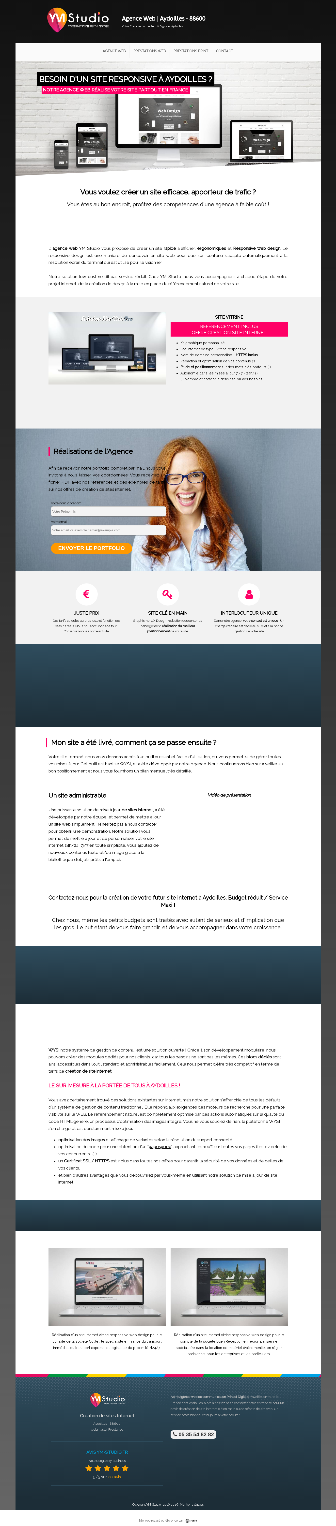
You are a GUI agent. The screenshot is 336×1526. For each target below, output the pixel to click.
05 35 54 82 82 (193, 1435)
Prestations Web (149, 51)
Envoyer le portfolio (91, 548)
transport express (90, 1348)
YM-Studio (153, 1505)
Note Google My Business (107, 1461)
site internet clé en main (217, 1409)
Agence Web (114, 51)
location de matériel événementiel (237, 1348)
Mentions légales (192, 1505)
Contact (224, 51)
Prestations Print (191, 51)
